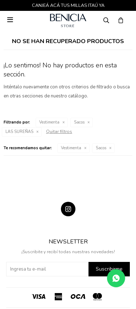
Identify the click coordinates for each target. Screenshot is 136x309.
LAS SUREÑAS (19, 131)
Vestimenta (49, 122)
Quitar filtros (59, 131)
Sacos (79, 122)
